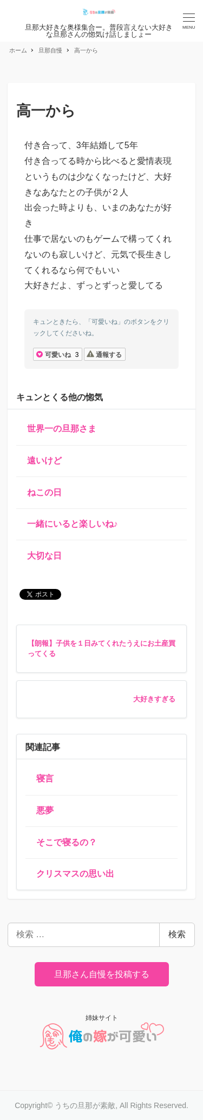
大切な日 (44, 555)
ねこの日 (44, 492)
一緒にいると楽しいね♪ (72, 523)
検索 (177, 934)
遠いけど (44, 460)
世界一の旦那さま (61, 428)
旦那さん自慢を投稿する (101, 974)
